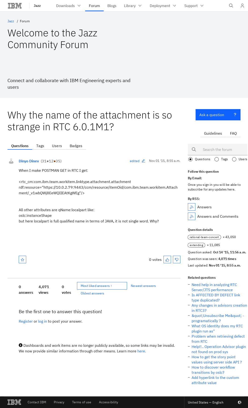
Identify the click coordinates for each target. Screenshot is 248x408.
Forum (25, 21)
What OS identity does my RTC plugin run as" (217, 328)
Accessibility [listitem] (108, 402)
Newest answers (143, 286)
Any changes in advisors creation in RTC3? (219, 308)
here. (141, 351)
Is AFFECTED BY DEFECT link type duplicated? (216, 297)
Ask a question (218, 114)
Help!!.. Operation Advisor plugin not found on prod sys (219, 349)
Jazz (37, 6)
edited (137, 161)
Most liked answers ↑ (96, 286)
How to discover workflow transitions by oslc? (213, 370)
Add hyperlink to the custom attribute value (215, 380)
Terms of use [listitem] (81, 402)
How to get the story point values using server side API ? (217, 359)
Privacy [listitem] (59, 402)
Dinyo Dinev (29, 161)
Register (26, 321)
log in (42, 321)
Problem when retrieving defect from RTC (218, 339)
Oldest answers (92, 293)
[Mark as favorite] (22, 259)
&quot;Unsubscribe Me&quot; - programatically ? (218, 318)
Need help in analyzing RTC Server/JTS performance (214, 287)
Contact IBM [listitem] (37, 402)
